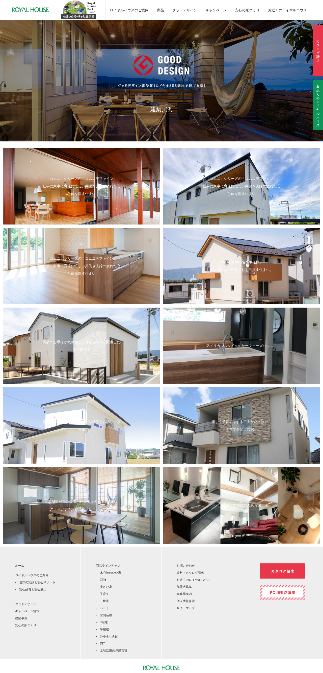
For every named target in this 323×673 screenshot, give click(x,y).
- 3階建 (102, 622)
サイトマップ (186, 608)
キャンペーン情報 (27, 611)
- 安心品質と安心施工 (30, 589)
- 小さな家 (104, 587)
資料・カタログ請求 (190, 573)
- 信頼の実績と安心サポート (35, 582)
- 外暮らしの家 (107, 636)
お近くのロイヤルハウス (287, 10)
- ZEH (101, 580)
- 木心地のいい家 (108, 573)
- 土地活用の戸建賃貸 (111, 650)
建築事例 (21, 618)
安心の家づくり (247, 10)
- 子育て (102, 594)
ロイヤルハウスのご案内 (129, 10)
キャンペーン (216, 10)
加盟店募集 (184, 587)
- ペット (102, 608)
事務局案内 (184, 594)
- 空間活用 (104, 615)
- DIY (100, 643)
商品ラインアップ (108, 565)
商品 (160, 10)
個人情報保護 (186, 601)
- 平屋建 (102, 629)
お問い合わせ (186, 565)
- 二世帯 (102, 601)
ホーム (19, 565)
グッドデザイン (184, 10)
